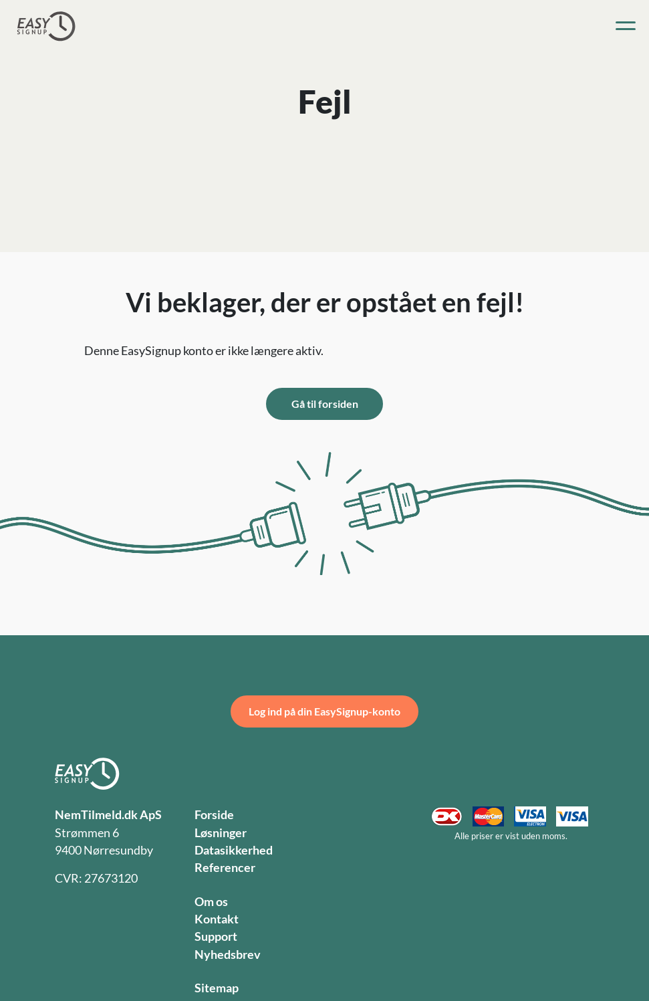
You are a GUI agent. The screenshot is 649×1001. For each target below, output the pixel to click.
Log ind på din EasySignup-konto (324, 711)
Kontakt (216, 919)
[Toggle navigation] (626, 26)
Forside (214, 815)
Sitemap (216, 988)
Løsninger (220, 833)
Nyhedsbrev (227, 955)
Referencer (224, 868)
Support (215, 936)
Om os (211, 902)
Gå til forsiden (324, 403)
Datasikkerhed (233, 850)
